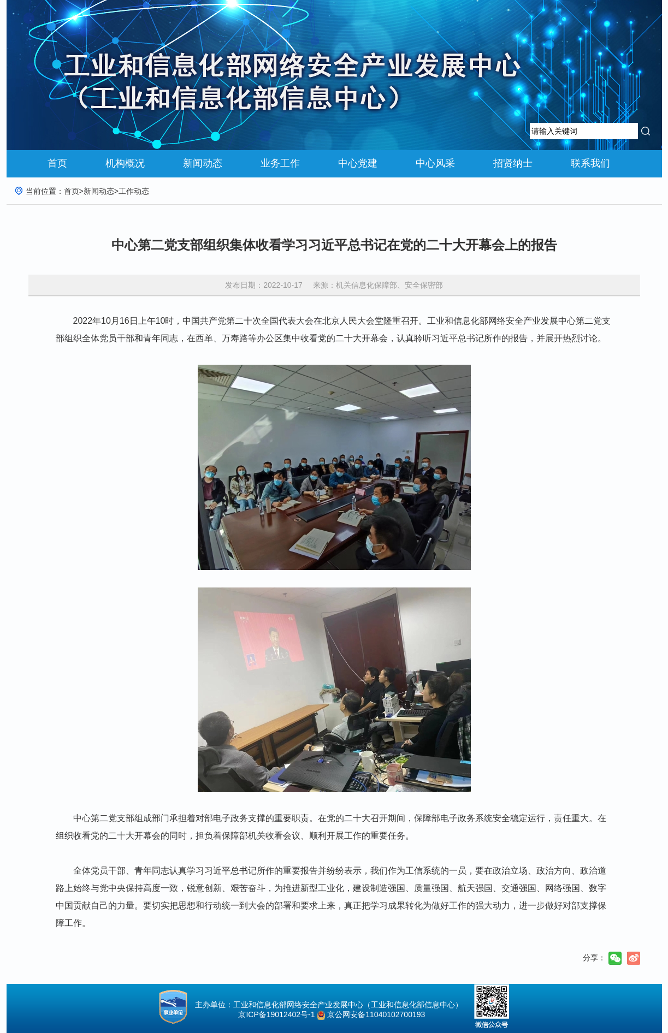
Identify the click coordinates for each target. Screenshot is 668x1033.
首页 (57, 163)
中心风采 (435, 163)
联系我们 (590, 163)
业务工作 (280, 163)
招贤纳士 (513, 163)
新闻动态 (202, 163)
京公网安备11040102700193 (376, 1014)
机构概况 (125, 163)
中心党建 (357, 163)
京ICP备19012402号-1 (273, 1014)
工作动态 (134, 191)
